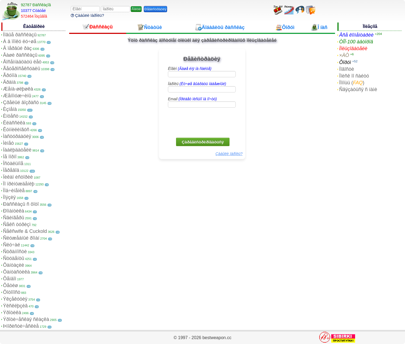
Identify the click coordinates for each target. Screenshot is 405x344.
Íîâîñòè (346, 69)
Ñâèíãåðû (13, 217)
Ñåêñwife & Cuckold (25, 231)
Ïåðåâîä (11, 170)
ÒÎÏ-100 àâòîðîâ (356, 41)
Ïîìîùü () (351, 82)
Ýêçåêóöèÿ (15, 299)
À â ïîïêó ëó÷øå (19, 41)
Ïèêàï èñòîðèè (18, 177)
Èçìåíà (10, 109)
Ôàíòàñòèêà (16, 272)
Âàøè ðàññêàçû (20, 55)
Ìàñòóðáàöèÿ (17, 136)
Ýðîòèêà (12, 312)
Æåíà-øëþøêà (18, 89)
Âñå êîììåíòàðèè (356, 35)
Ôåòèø (10, 285)
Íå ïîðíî (10, 156)
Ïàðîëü (197, 84)
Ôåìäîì (9, 278)
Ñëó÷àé (11, 244)
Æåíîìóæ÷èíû (17, 95)
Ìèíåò (8, 143)
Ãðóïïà (10, 75)
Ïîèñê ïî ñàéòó (354, 76)
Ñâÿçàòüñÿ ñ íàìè (358, 89)
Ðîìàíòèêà (13, 211)
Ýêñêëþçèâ (15, 305)
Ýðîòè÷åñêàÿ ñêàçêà (26, 319)
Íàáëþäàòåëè (17, 150)
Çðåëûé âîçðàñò (21, 102)
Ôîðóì (345, 62)
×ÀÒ (344, 55)
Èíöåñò (10, 116)
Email (192, 99)
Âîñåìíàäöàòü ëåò (22, 62)
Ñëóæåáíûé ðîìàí (21, 238)
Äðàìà (9, 82)
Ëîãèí (189, 68)
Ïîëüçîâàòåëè (353, 48)
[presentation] (202, 122)
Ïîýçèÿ (9, 197)
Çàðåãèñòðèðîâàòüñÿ (203, 142)
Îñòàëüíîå (13, 163)
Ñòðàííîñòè (15, 251)
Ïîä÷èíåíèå (14, 190)
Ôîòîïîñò (11, 292)
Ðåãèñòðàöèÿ (156, 9)
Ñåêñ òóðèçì (17, 224)
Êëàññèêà (14, 123)
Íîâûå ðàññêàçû (20, 34)
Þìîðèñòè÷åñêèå (21, 326)
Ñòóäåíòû (13, 258)
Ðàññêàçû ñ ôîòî (21, 204)
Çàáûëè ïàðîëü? (87, 15)
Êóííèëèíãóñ (16, 129)
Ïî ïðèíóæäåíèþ (18, 184)
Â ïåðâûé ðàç (17, 48)
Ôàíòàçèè (13, 265)
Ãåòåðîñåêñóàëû (21, 68)
